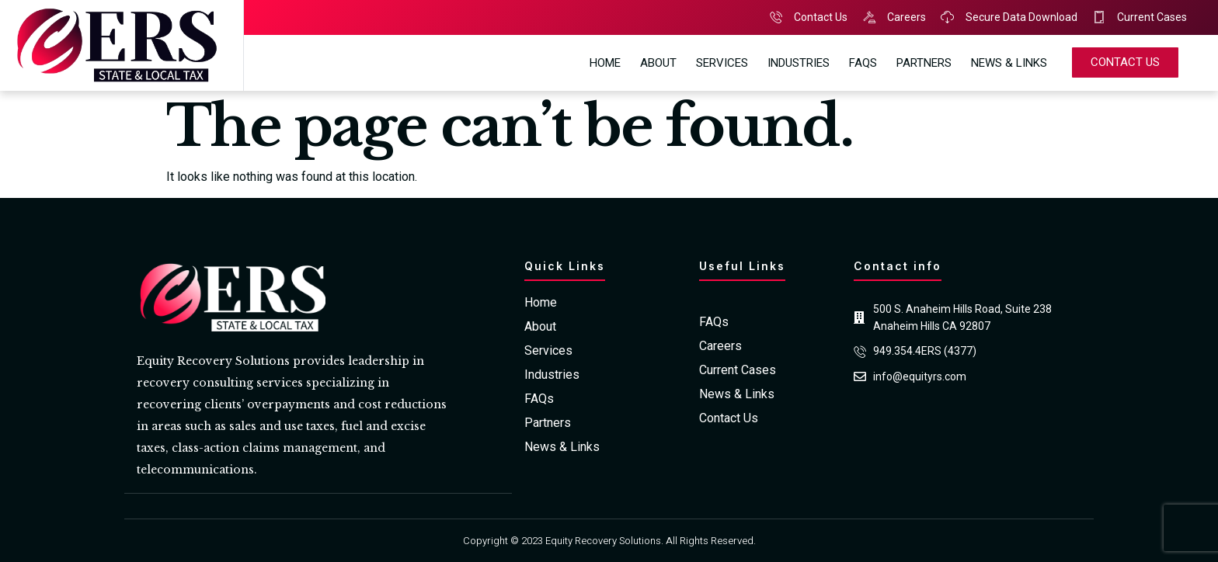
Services (722, 63)
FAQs (863, 63)
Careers (720, 346)
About (658, 63)
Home (605, 63)
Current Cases (737, 370)
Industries (798, 63)
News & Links (1009, 63)
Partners (924, 63)
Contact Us (728, 418)
